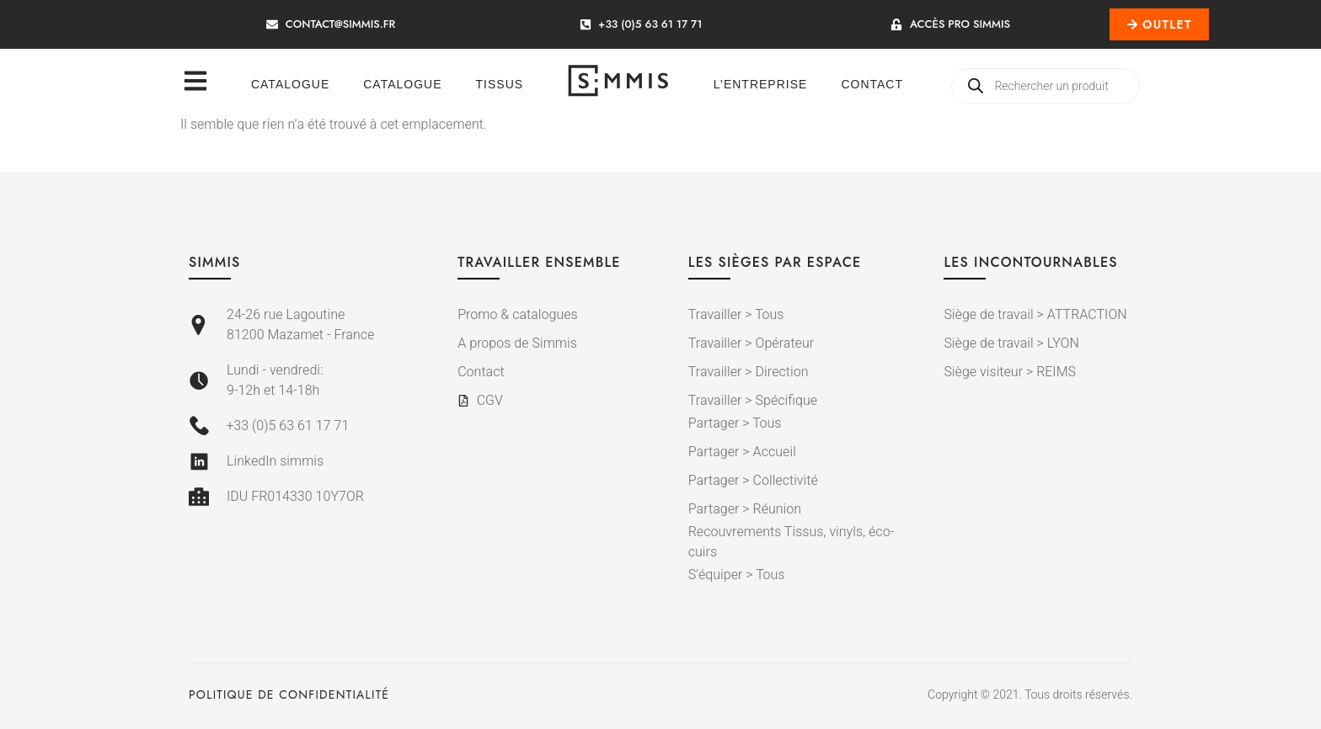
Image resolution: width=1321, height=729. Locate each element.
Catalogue (290, 84)
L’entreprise (761, 84)
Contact (872, 84)
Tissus (500, 84)
